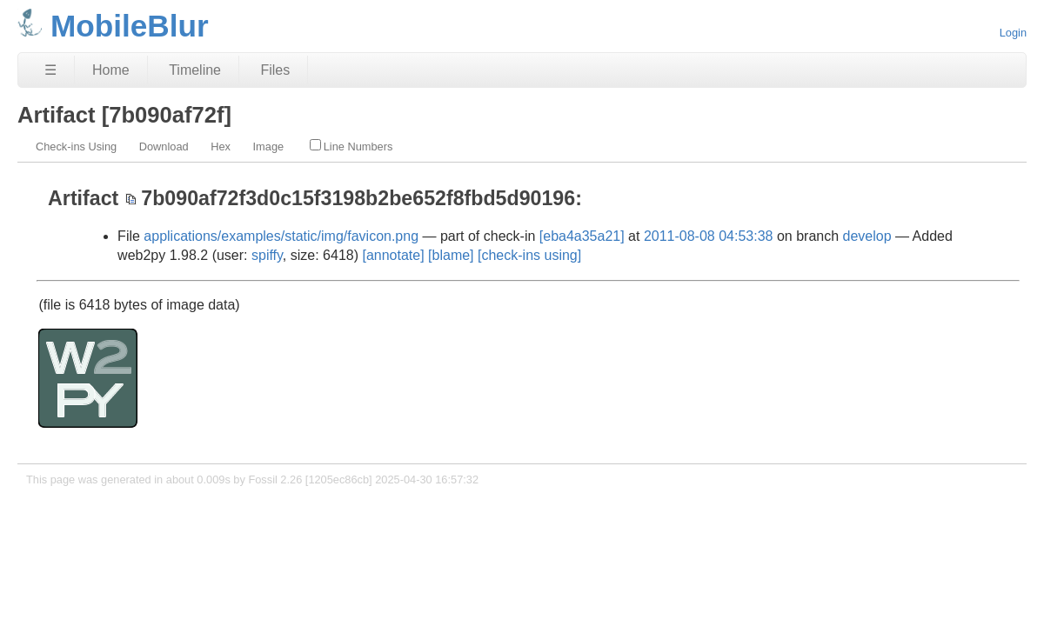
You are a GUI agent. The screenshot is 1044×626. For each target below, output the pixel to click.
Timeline (195, 70)
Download (164, 146)
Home (111, 70)
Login (1013, 32)
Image (268, 146)
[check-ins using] (529, 255)
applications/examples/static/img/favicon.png (281, 236)
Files (275, 70)
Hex (221, 146)
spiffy (267, 255)
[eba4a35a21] (582, 236)
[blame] (450, 255)
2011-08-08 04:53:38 (708, 236)
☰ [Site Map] (50, 70)
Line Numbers (351, 146)
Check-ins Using (76, 146)
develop (867, 236)
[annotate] (393, 255)
